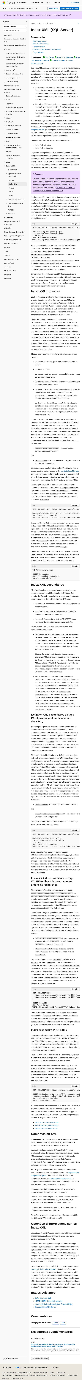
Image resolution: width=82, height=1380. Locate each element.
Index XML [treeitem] (13, 184)
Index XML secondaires (40, 44)
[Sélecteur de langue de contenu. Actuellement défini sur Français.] (7, 1367)
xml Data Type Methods (70, 471)
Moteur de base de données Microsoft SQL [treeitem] (15, 58)
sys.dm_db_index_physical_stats (43, 1269)
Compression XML (39, 47)
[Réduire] (26, 22)
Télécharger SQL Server (69, 8)
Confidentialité (6, 1375)
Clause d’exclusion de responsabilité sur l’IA (16, 1372)
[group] (55, 234)
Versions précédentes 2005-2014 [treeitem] (15, 45)
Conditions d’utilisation (58, 1375)
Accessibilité (72, 1375)
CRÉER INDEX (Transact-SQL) (47, 1122)
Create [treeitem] (11, 188)
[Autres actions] (78, 23)
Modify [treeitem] (11, 192)
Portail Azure (53, 8)
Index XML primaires (39, 41)
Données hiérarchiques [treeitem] (13, 96)
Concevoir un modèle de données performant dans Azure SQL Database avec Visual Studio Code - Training (53, 1345)
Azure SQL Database (65, 57)
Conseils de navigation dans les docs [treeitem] (14, 40)
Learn (33, 23)
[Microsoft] (4, 2)
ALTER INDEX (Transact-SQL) (46, 1125)
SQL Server (49, 23)
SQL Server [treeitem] (8, 35)
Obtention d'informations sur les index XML (47, 49)
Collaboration (61, 1372)
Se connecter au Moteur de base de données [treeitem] (15, 65)
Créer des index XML (43, 1298)
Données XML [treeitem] (12, 170)
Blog (51, 1372)
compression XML (38, 130)
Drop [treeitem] (11, 196)
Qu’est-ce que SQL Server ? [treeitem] (15, 53)
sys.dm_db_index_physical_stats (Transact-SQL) (53, 1304)
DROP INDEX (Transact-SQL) (46, 1128)
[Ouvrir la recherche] (68, 3)
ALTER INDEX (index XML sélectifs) (48, 1301)
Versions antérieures (40, 1372)
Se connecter (75, 3)
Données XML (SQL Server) (45, 1307)
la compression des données (60, 1178)
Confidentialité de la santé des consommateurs (30, 1375)
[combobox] (15, 26)
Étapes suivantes (38, 52)
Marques (4, 1378)
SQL (40, 23)
